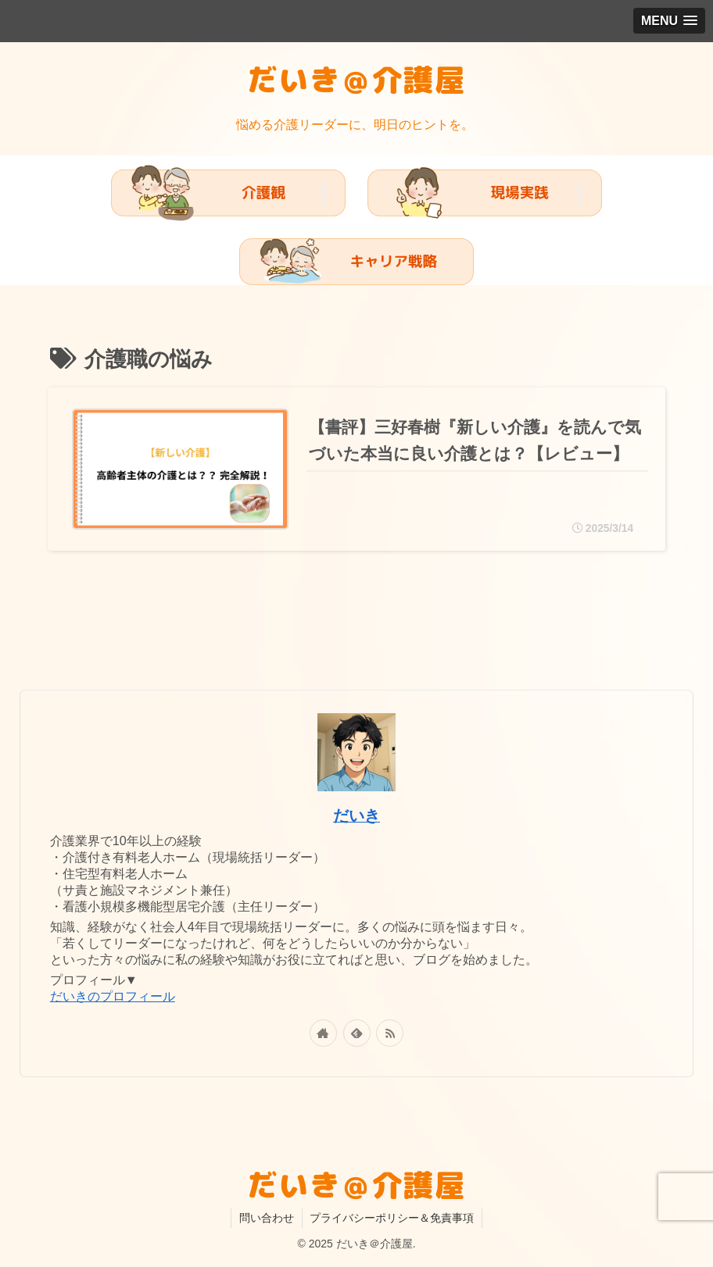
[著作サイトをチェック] (323, 1033)
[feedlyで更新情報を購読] (357, 1033)
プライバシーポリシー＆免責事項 (392, 1218)
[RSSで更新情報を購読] (389, 1033)
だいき (356, 815)
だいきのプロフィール (112, 996)
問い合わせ (266, 1218)
